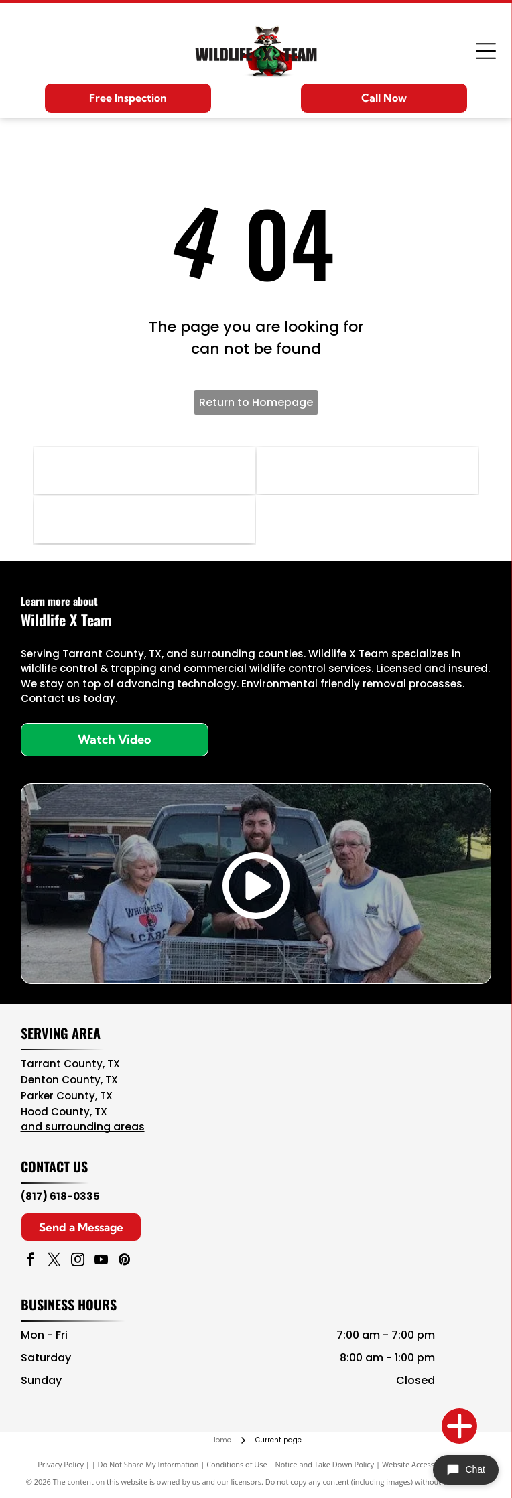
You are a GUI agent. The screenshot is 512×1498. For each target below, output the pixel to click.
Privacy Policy (61, 1464)
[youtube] (101, 1261)
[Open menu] (486, 51)
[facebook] (31, 1261)
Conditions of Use (236, 1464)
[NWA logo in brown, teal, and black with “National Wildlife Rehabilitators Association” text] (144, 519)
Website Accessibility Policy (428, 1464)
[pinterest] (125, 1261)
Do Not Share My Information (148, 1464)
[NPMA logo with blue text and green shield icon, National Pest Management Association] (367, 470)
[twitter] (54, 1261)
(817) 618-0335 (60, 1196)
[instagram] (78, 1261)
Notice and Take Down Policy (325, 1464)
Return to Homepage (256, 402)
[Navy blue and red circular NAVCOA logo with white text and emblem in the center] (144, 470)
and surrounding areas (83, 1126)
